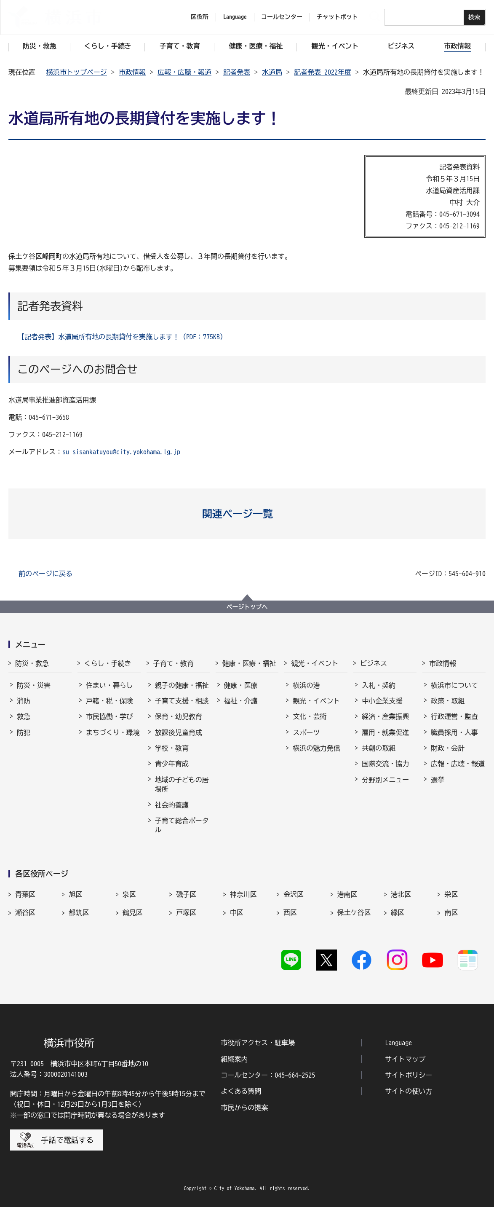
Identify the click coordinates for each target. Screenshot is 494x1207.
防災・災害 (34, 685)
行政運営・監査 (454, 716)
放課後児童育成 (178, 732)
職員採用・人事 (454, 732)
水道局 (272, 72)
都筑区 (79, 912)
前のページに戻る (45, 573)
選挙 (437, 779)
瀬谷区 (25, 912)
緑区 (397, 912)
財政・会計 (448, 748)
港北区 (401, 894)
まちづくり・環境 (113, 732)
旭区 (75, 894)
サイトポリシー (408, 1075)
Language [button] (235, 17)
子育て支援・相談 (182, 700)
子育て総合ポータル (182, 825)
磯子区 (186, 894)
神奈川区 (243, 894)
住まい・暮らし (109, 685)
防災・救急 (32, 663)
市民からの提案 (244, 1107)
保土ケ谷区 (354, 912)
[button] (247, 514)
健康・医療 (241, 685)
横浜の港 (306, 685)
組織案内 (234, 1059)
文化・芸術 (309, 716)
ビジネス (373, 663)
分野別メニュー (385, 779)
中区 (236, 912)
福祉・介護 (241, 700)
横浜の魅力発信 (316, 748)
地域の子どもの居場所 (182, 784)
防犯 (23, 732)
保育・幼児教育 (178, 716)
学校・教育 (172, 748)
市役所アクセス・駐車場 (258, 1042)
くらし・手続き (107, 663)
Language (398, 1042)
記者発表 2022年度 (322, 72)
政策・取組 (448, 700)
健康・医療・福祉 (249, 663)
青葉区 (25, 894)
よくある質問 (241, 1091)
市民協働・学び (109, 716)
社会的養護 (172, 805)
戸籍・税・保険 (109, 700)
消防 (23, 700)
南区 (451, 912)
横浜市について (454, 685)
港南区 (347, 894)
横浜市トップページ (76, 72)
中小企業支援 (382, 700)
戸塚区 (186, 912)
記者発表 (236, 72)
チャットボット (337, 17)
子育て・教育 (173, 663)
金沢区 (293, 894)
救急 (23, 716)
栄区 (451, 894)
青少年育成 (172, 763)
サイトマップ (405, 1059)
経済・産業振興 (385, 716)
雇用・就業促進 (385, 732)
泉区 (129, 894)
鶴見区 (133, 912)
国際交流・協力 (385, 763)
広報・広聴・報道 (184, 72)
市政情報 (132, 72)
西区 (290, 912)
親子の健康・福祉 (182, 685)
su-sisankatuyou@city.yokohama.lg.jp (121, 451)
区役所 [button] (199, 17)
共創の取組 (378, 748)
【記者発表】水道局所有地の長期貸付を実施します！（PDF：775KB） (122, 336)
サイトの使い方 (408, 1091)
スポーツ (306, 732)
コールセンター (281, 17)
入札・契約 (378, 685)
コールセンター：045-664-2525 (268, 1075)
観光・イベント (314, 663)
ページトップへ (247, 607)
